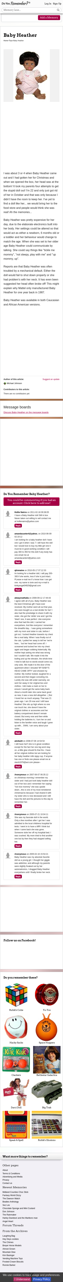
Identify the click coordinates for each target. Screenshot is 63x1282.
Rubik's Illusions (47, 1126)
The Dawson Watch (11, 1198)
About (5, 1170)
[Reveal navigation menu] (6, 18)
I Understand (22, 1279)
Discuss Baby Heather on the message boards (26, 412)
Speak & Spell (16, 1126)
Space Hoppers (47, 1028)
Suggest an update (51, 379)
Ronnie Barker (9, 1265)
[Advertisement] (31, 137)
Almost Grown (9, 1249)
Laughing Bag (9, 1236)
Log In (48, 3)
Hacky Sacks (16, 1028)
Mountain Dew (9, 1252)
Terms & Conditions (11, 1173)
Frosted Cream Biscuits (13, 1262)
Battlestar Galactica (47, 1061)
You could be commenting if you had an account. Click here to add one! (31, 502)
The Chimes (8, 1242)
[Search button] (58, 10)
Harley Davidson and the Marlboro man (20, 1218)
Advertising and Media (13, 1177)
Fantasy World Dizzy (12, 1195)
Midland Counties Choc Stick (15, 1192)
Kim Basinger (8, 1255)
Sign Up (57, 3)
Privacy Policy (41, 1279)
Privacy (6, 1180)
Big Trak (47, 1093)
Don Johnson (8, 1211)
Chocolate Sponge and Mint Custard (19, 1208)
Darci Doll (16, 1093)
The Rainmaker (9, 1215)
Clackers (16, 1061)
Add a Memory (49, 17)
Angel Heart (8, 1221)
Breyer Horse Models (12, 1245)
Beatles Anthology (11, 1202)
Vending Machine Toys (13, 1258)
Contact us (7, 1183)
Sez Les (6, 1205)
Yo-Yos (47, 996)
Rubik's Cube (16, 996)
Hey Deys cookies (11, 1239)
